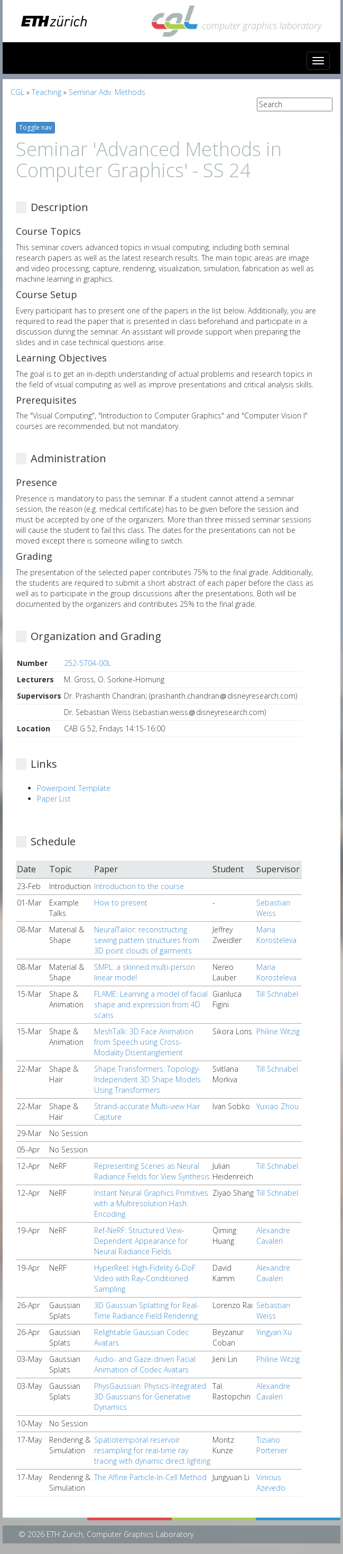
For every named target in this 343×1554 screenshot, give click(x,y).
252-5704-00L (87, 663)
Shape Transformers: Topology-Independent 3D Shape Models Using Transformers (147, 1079)
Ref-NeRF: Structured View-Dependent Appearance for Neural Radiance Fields (141, 1240)
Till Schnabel (277, 994)
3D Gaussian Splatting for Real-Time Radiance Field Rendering (146, 1310)
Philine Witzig (278, 1031)
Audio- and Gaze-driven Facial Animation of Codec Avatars (145, 1364)
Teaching (46, 92)
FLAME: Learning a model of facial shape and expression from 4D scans (151, 1004)
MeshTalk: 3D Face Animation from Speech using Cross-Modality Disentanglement (143, 1041)
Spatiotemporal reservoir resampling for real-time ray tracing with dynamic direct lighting (152, 1450)
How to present (120, 903)
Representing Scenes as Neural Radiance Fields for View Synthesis (152, 1171)
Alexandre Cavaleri (273, 1235)
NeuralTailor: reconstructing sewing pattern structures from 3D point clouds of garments (146, 940)
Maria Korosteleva (276, 934)
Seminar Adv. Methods (107, 92)
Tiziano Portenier (272, 1445)
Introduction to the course (139, 886)
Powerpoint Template (73, 788)
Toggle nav (35, 127)
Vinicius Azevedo (270, 1482)
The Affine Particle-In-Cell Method (150, 1477)
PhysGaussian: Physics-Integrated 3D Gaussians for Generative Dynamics (150, 1396)
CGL (17, 92)
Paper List (54, 799)
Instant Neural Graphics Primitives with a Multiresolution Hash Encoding (151, 1203)
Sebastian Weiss (273, 908)
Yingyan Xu (274, 1332)
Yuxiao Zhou (277, 1106)
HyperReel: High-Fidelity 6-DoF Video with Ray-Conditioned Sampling (145, 1278)
